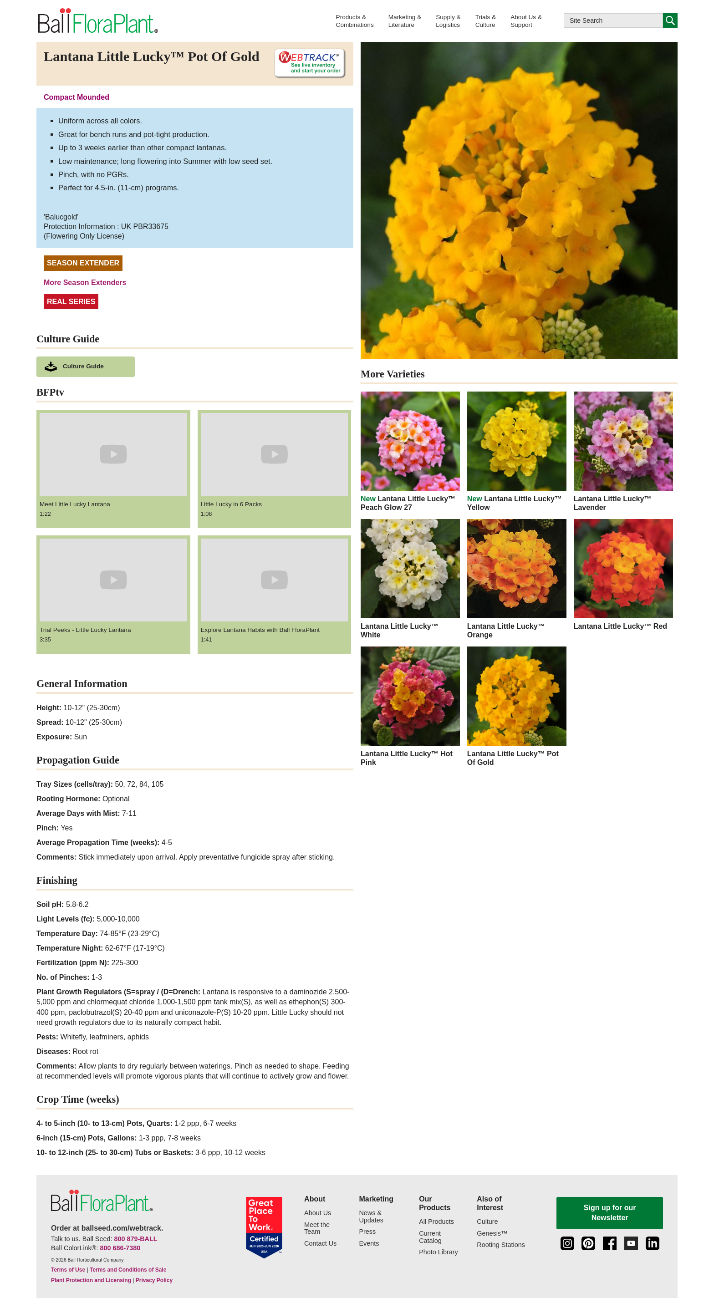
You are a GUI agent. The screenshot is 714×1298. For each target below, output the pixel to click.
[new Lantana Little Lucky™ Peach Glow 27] (410, 452)
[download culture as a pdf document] (85, 366)
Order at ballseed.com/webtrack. (107, 1228)
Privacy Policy (154, 1280)
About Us (317, 1213)
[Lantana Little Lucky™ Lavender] (623, 452)
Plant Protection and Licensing (91, 1280)
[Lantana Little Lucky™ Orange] (516, 579)
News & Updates (371, 1217)
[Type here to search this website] (613, 20)
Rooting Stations (501, 1245)
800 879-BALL (135, 1238)
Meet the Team (317, 1229)
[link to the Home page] (97, 21)
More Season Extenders (85, 282)
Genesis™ (492, 1233)
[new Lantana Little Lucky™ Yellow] (516, 452)
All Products (436, 1221)
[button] (355, 20)
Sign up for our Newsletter (610, 1213)
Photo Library (438, 1252)
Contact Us (320, 1243)
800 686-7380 (120, 1248)
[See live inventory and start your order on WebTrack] (306, 63)
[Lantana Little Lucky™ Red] (623, 575)
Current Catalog (430, 1237)
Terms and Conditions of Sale (128, 1270)
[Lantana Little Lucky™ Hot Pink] (410, 706)
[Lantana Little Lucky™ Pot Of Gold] (516, 706)
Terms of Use (68, 1270)
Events (369, 1243)
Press (367, 1231)
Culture (487, 1221)
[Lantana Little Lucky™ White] (410, 579)
